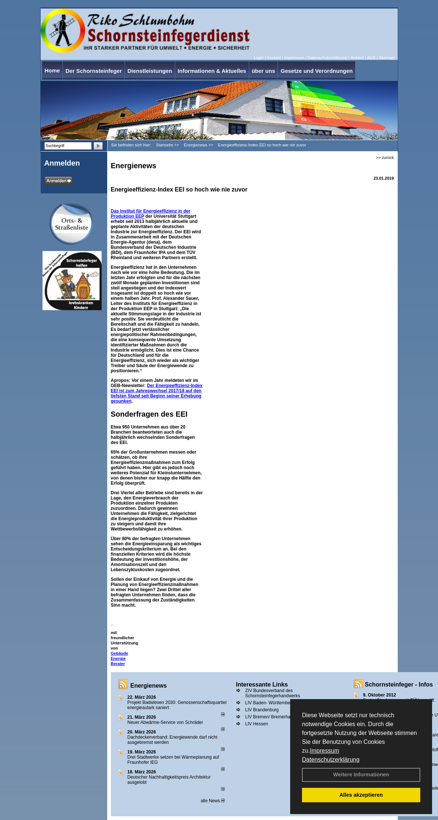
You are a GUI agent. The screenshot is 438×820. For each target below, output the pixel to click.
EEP (139, 216)
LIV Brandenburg (262, 709)
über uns (263, 71)
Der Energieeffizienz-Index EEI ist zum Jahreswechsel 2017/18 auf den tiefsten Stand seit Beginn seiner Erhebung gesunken (157, 393)
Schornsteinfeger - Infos (399, 684)
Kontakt (274, 57)
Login (259, 57)
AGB (371, 57)
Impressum (324, 751)
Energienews (148, 685)
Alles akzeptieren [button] (361, 795)
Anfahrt (356, 57)
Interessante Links (262, 684)
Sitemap (386, 57)
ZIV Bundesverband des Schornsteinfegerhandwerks (272, 693)
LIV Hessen (256, 723)
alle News (213, 800)
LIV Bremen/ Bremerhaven (271, 716)
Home (52, 70)
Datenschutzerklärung (331, 759)
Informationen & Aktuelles (212, 71)
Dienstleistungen (150, 71)
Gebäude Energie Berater (119, 658)
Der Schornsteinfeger (93, 71)
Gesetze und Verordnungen (317, 71)
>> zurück (385, 157)
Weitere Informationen (361, 774)
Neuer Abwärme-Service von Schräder (165, 722)
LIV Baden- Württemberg (269, 702)
